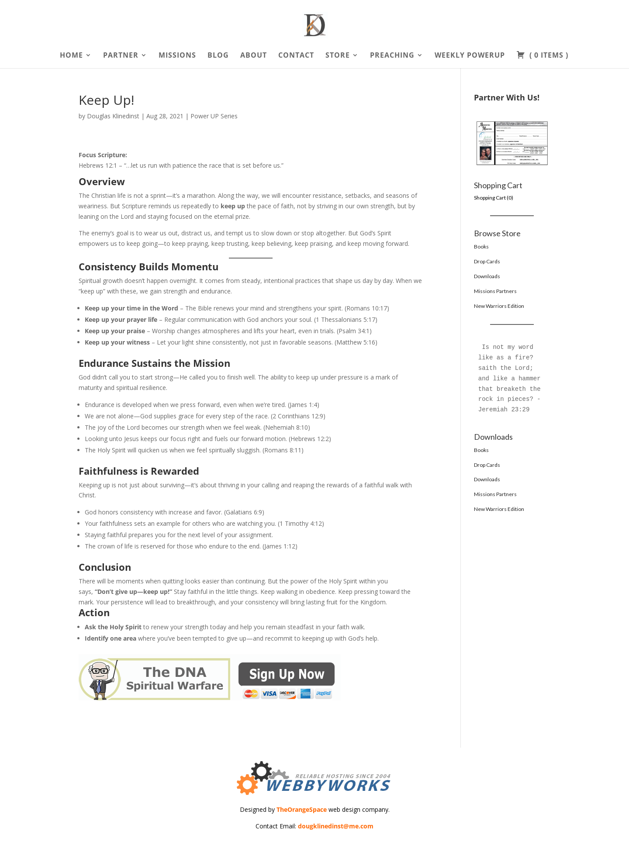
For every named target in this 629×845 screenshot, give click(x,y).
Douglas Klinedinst (113, 116)
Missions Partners (495, 291)
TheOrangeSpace (301, 809)
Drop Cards (487, 261)
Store (337, 56)
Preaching (392, 56)
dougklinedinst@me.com (335, 826)
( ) (542, 56)
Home (71, 56)
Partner (120, 56)
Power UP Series (214, 116)
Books (481, 246)
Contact (296, 56)
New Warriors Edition (499, 306)
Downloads (487, 276)
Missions (177, 56)
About (253, 56)
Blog (218, 56)
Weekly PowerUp (470, 56)
